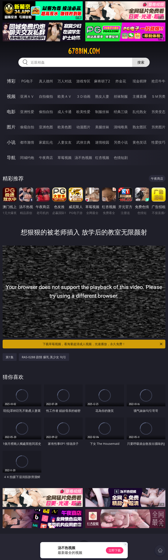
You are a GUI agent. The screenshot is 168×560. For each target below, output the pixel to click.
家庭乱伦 (46, 142)
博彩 (11, 81)
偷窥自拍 (27, 127)
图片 (11, 127)
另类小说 (121, 142)
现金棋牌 (140, 81)
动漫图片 (83, 127)
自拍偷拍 (46, 96)
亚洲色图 (46, 127)
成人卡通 (65, 111)
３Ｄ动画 (83, 96)
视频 (11, 96)
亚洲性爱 (27, 111)
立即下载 (114, 550)
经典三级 (121, 111)
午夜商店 (46, 157)
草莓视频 (65, 157)
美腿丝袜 (102, 127)
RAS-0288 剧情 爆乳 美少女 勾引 (44, 357)
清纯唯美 (121, 127)
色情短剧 (121, 157)
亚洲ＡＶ (27, 96)
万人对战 (65, 81)
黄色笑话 (140, 142)
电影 (11, 112)
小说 (11, 142)
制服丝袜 (102, 111)
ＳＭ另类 (158, 96)
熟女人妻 (102, 96)
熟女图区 (140, 127)
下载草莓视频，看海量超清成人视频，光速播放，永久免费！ (103, 344)
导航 (11, 157)
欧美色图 (65, 127)
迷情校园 (102, 142)
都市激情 (27, 142)
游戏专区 (83, 81)
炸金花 (121, 81)
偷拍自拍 (46, 111)
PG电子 (27, 81)
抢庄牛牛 (158, 81)
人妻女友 (65, 142)
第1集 (10, 357)
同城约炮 (27, 157)
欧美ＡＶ (65, 96)
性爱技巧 (158, 142)
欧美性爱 (83, 111)
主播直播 (140, 96)
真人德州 (46, 81)
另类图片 (158, 127)
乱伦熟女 (140, 111)
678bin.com (84, 51)
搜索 (140, 62)
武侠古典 (83, 142)
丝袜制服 (121, 96)
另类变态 (158, 111)
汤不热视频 (83, 157)
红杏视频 (102, 157)
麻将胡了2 (102, 81)
